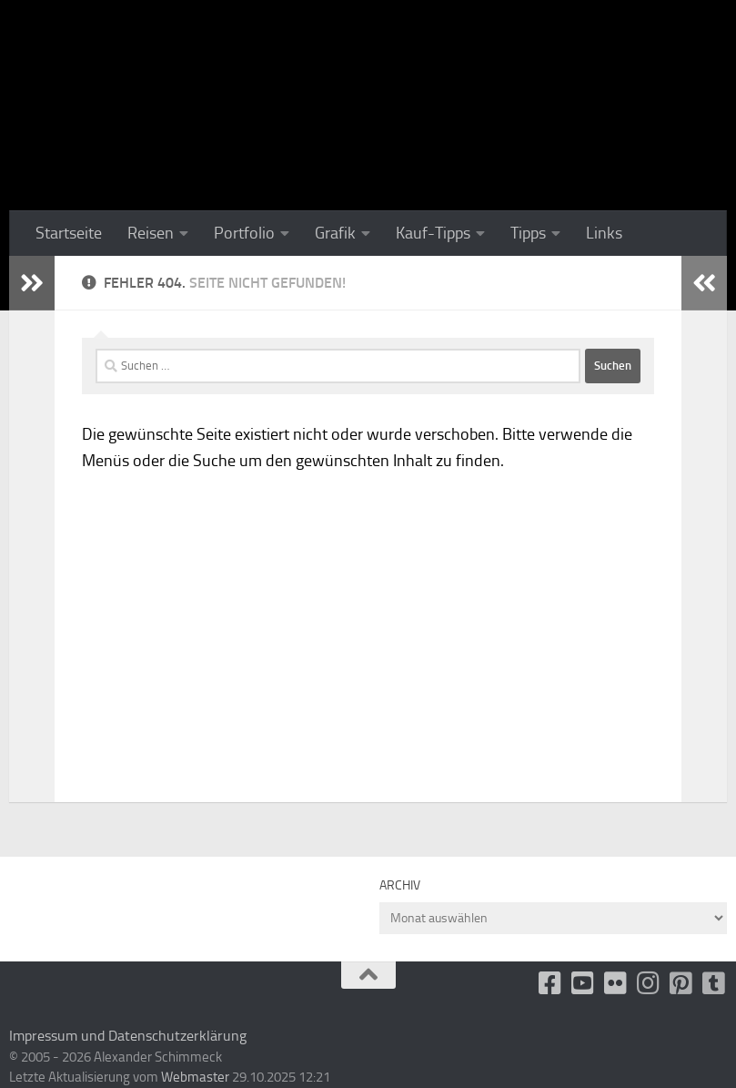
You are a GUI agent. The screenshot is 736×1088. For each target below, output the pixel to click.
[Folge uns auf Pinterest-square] (681, 983)
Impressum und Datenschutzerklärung (128, 1035)
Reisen (150, 233)
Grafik (335, 233)
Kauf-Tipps (433, 233)
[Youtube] (583, 983)
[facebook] (550, 983)
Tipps (528, 233)
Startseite (68, 233)
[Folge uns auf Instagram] (648, 983)
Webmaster (195, 1077)
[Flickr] (616, 983)
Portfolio (244, 233)
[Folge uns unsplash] (714, 983)
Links (604, 233)
